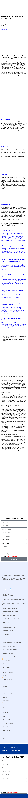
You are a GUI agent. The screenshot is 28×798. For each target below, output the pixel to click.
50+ (10, 554)
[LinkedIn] (5, 589)
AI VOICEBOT (5, 119)
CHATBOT (4, 174)
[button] (14, 12)
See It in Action (5, 31)
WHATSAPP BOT (6, 204)
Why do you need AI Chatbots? (10, 434)
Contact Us (4, 29)
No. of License (4, 553)
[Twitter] (10, 589)
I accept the (10, 556)
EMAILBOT (4, 147)
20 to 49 (4, 554)
